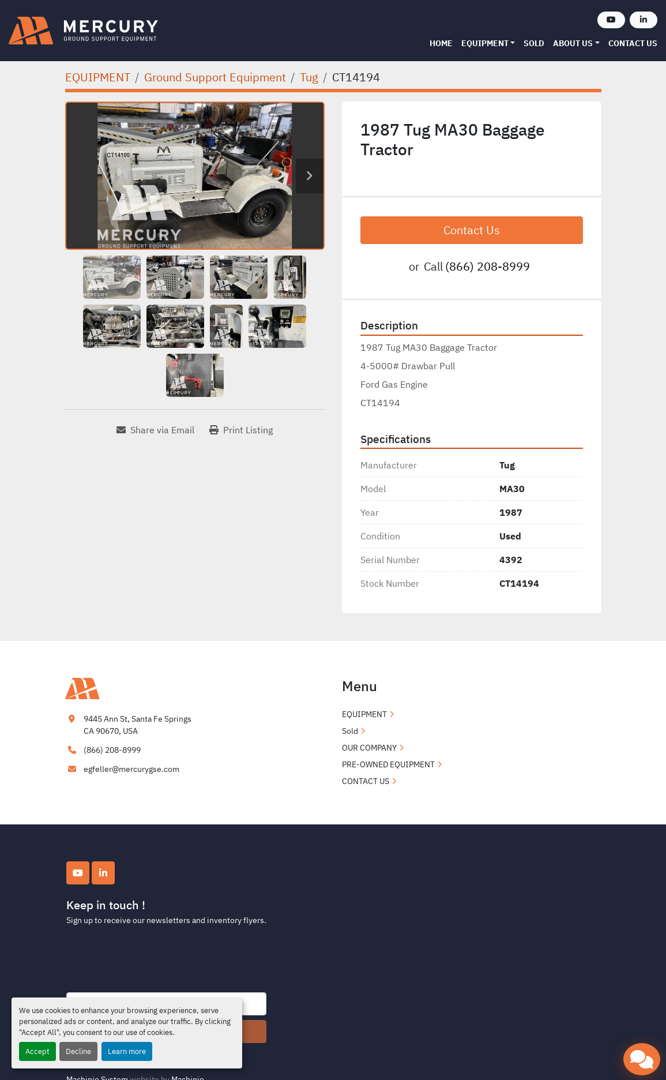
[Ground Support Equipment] (215, 77)
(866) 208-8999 (487, 266)
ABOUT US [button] (573, 43)
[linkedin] (643, 20)
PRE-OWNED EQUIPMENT (388, 764)
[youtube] (611, 20)
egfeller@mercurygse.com (131, 769)
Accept (37, 1051)
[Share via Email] (155, 430)
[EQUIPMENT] (97, 77)
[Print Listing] (241, 430)
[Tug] (309, 77)
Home (441, 43)
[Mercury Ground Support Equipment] (122, 687)
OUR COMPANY (369, 747)
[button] (488, 44)
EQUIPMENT (485, 43)
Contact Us (471, 230)
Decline (78, 1051)
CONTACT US (632, 43)
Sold (534, 43)
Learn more (127, 1051)
